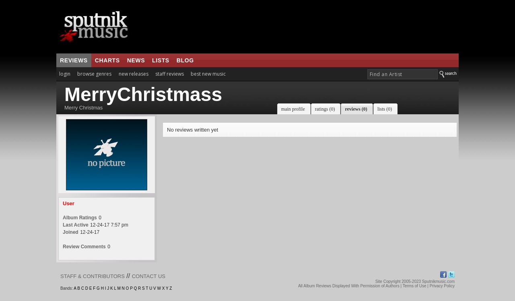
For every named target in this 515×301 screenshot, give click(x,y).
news (136, 60)
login (64, 73)
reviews (74, 60)
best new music (208, 73)
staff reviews (169, 73)
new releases (133, 73)
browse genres (94, 73)
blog (185, 60)
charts (107, 60)
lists (160, 60)
